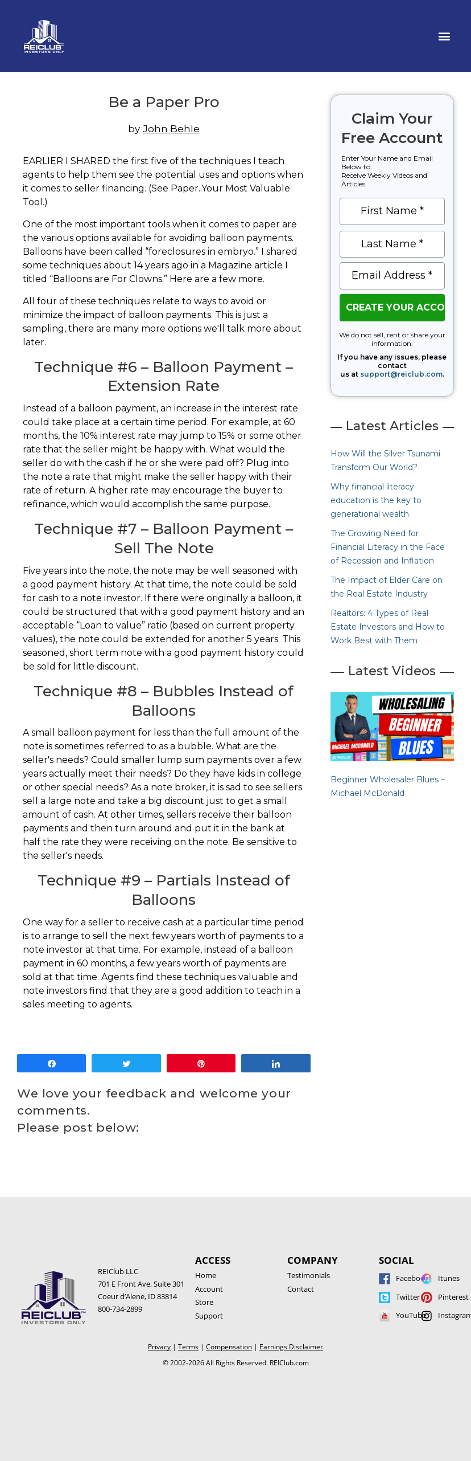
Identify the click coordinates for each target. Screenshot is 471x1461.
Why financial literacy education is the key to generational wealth (376, 500)
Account (209, 1289)
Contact (300, 1289)
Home (205, 1275)
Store (204, 1302)
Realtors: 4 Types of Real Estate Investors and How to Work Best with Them (387, 627)
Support (209, 1316)
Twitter (408, 1297)
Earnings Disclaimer (291, 1347)
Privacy (159, 1347)
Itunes (449, 1278)
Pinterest (453, 1297)
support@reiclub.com (401, 374)
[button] (444, 36)
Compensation (229, 1347)
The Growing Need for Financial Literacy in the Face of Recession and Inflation (387, 547)
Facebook (412, 1278)
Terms (188, 1347)
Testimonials (308, 1275)
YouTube (411, 1315)
